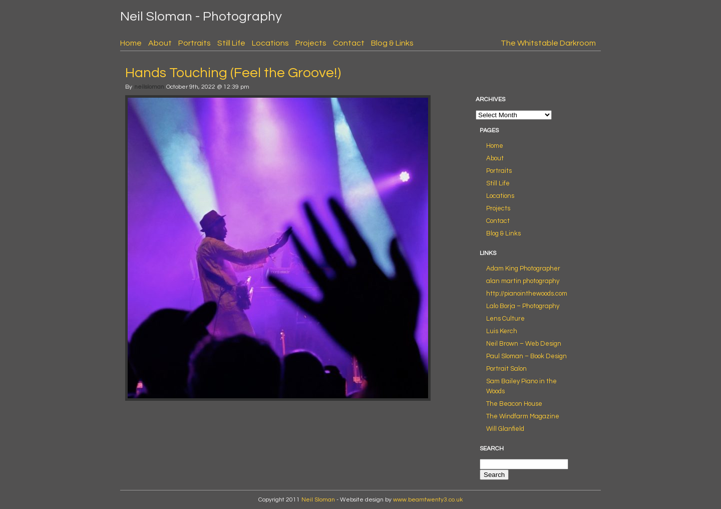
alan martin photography (522, 281)
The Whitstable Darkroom (548, 43)
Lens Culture (505, 318)
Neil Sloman (318, 499)
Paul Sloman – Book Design (526, 356)
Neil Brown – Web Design (523, 343)
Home (131, 43)
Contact (349, 43)
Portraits (194, 43)
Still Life (231, 43)
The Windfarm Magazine (522, 416)
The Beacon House (514, 403)
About (160, 43)
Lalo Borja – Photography (522, 306)
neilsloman (149, 87)
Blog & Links (392, 43)
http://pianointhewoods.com (526, 293)
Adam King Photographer (523, 268)
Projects (310, 43)
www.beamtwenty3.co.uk (428, 499)
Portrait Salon (506, 368)
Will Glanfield (505, 428)
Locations (270, 43)
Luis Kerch (501, 331)
